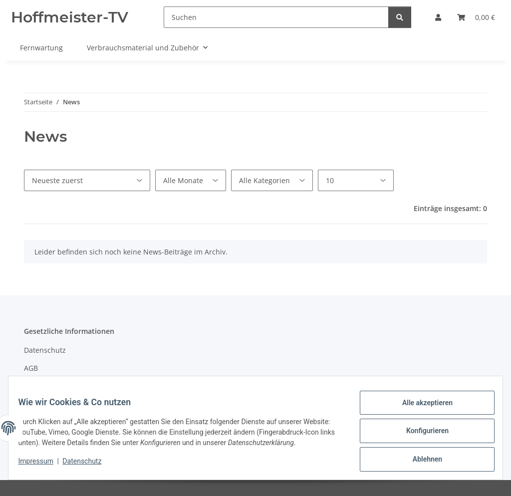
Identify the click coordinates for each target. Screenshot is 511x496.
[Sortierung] (87, 180)
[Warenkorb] (476, 17)
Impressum (41, 466)
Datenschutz (88, 466)
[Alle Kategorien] (272, 180)
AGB (31, 368)
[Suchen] (276, 17)
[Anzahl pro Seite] (356, 180)
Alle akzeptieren (421, 405)
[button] (438, 17)
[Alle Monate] (190, 180)
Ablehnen (421, 457)
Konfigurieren (421, 431)
